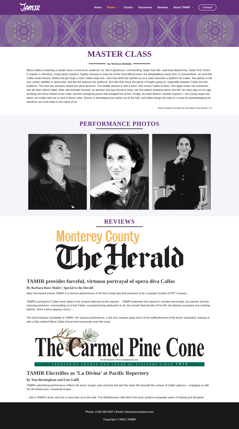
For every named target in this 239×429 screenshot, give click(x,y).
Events (128, 7)
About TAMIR (181, 7)
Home (98, 7)
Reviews (162, 7)
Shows (111, 7)
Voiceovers (145, 7)
